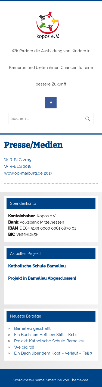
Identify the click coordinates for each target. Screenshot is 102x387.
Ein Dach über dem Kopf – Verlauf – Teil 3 (53, 353)
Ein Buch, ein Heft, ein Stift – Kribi (45, 334)
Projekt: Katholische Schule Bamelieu (49, 341)
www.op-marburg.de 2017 (28, 173)
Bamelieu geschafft (32, 328)
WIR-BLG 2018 (18, 166)
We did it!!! (24, 347)
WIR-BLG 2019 (18, 159)
